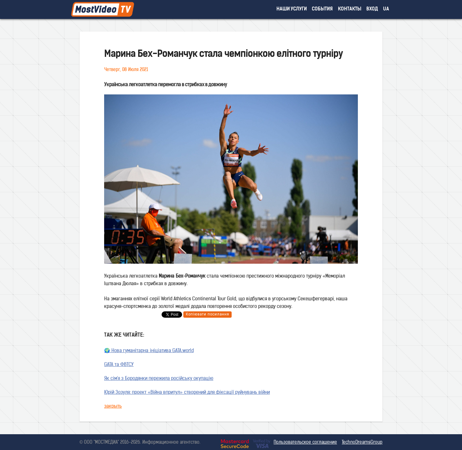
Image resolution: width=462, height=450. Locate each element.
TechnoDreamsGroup (362, 442)
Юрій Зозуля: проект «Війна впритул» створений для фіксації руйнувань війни (187, 392)
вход (372, 9)
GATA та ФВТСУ (118, 365)
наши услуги (291, 9)
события (322, 9)
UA (386, 9)
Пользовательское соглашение (305, 442)
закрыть (113, 406)
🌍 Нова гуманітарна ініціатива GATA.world (149, 351)
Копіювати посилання (207, 314)
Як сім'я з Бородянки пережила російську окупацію (158, 378)
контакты (349, 9)
